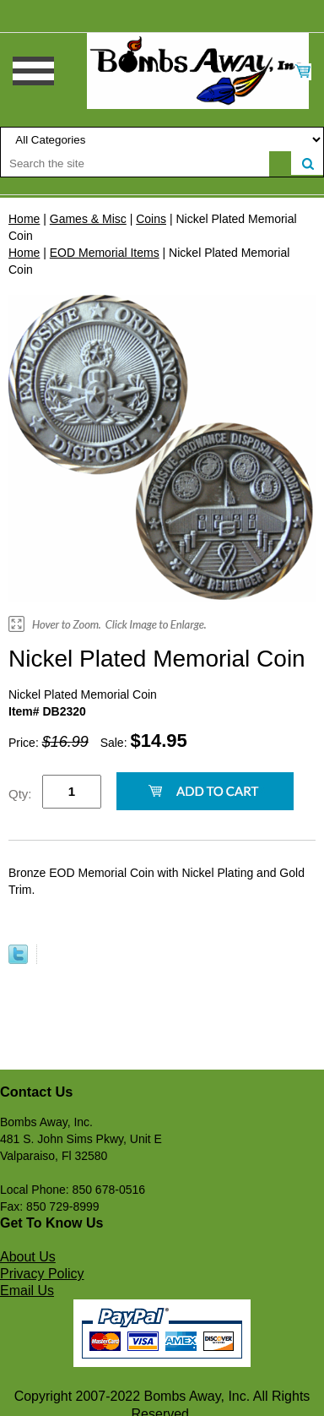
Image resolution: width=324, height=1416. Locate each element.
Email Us (27, 1290)
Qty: (20, 794)
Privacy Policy (42, 1273)
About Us (28, 1257)
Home (24, 219)
